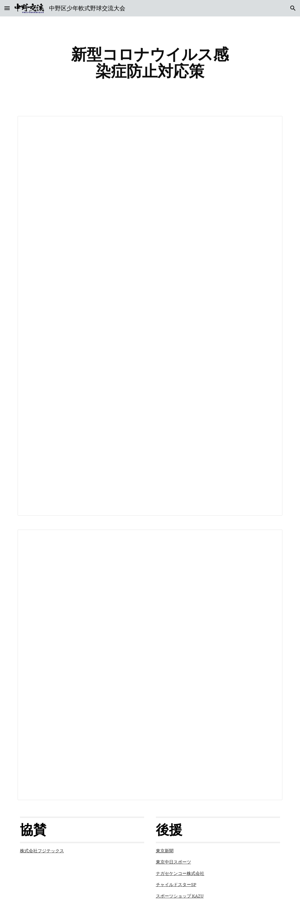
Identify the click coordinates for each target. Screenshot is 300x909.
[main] (150, 62)
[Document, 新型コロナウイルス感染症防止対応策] (150, 316)
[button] (7, 8)
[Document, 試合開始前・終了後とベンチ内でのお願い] (150, 665)
